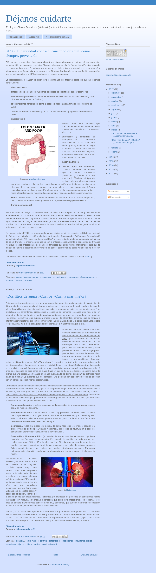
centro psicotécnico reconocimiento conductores (55, 277)
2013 (111, 169)
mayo (114, 121)
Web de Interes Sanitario (115, 59)
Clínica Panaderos (15, 262)
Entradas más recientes (19, 555)
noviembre (116, 97)
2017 (111, 89)
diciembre (116, 93)
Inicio (55, 555)
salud (43, 544)
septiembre (117, 105)
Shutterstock (71, 490)
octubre (115, 101)
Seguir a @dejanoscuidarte (118, 75)
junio (114, 117)
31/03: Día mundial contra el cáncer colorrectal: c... (124, 134)
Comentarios (115, 197)
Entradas (113, 191)
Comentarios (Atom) (59, 564)
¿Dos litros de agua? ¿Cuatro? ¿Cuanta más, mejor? (46, 296)
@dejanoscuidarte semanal (57, 37)
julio (113, 113)
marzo (114, 130)
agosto (114, 109)
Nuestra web (33, 37)
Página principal (15, 37)
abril (113, 125)
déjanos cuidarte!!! (25, 265)
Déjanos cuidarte (39, 18)
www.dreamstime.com (37, 179)
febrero (115, 148)
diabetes (10, 280)
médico (18, 280)
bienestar (28, 277)
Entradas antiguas (89, 555)
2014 (111, 165)
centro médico (32, 541)
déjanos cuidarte (24, 544)
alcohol (19, 277)
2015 (111, 161)
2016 (111, 157)
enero (114, 152)
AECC (88, 256)
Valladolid (27, 280)
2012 (111, 173)
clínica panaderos (88, 277)
